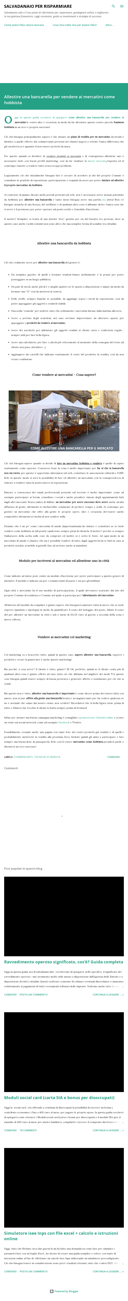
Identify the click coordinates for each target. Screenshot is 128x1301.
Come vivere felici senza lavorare (24, 25)
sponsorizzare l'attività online (96, 717)
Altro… (110, 25)
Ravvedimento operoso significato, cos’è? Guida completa (63, 962)
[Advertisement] (64, 53)
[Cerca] (113, 6)
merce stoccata (97, 161)
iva (104, 199)
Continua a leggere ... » (108, 994)
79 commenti (28, 1130)
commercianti (23, 757)
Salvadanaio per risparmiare (38, 6)
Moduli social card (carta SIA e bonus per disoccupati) (59, 1097)
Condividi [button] (113, 757)
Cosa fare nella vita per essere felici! (75, 25)
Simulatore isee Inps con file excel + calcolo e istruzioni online (61, 1235)
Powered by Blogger (64, 1291)
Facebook (64, 722)
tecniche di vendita (47, 757)
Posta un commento (34, 994)
